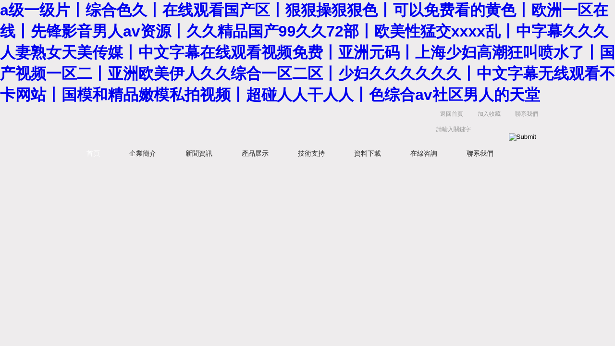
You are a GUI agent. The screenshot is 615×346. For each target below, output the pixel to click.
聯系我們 (526, 114)
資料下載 (367, 153)
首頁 (93, 153)
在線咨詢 (423, 153)
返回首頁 (451, 114)
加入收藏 (489, 114)
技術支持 (311, 153)
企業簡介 (142, 153)
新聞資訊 (198, 153)
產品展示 (255, 153)
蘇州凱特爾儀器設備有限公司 (221, 124)
